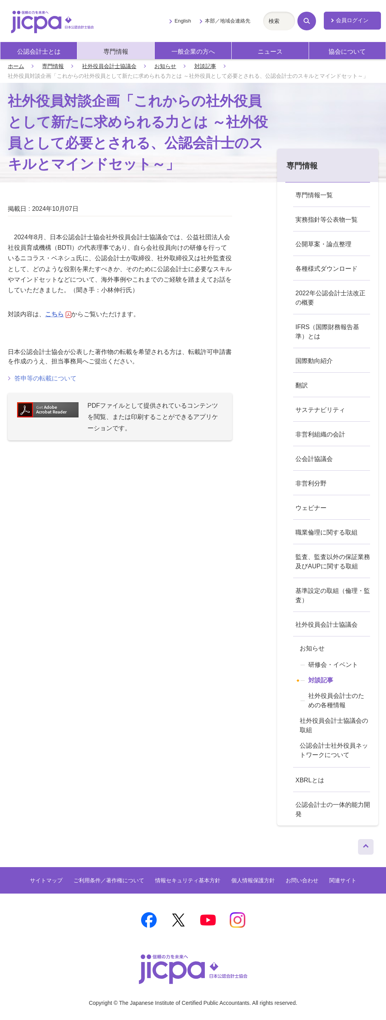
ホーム (16, 66)
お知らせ (165, 66)
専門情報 (115, 51)
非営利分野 (311, 483)
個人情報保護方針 (253, 880)
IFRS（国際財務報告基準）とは (327, 332)
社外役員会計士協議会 (109, 66)
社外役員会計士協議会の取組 (334, 725)
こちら (58, 314)
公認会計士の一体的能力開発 (332, 809)
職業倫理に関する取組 (326, 532)
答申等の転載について (45, 378)
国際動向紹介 (314, 361)
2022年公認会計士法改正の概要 (330, 298)
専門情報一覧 (314, 195)
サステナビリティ (320, 410)
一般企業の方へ (193, 51)
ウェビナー (311, 508)
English (183, 21)
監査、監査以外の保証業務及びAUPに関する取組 (332, 562)
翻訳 (301, 385)
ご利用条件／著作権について (108, 880)
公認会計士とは (39, 51)
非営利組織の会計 (320, 434)
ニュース (270, 51)
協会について (347, 51)
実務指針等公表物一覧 (326, 219)
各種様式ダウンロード (326, 268)
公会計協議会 (314, 459)
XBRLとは (309, 780)
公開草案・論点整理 (323, 244)
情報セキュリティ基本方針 (187, 880)
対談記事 (205, 66)
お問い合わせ (302, 880)
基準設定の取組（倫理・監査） (332, 595)
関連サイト (342, 880)
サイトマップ (46, 880)
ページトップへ (366, 845)
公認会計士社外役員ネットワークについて (334, 750)
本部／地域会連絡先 (227, 21)
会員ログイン (352, 20)
